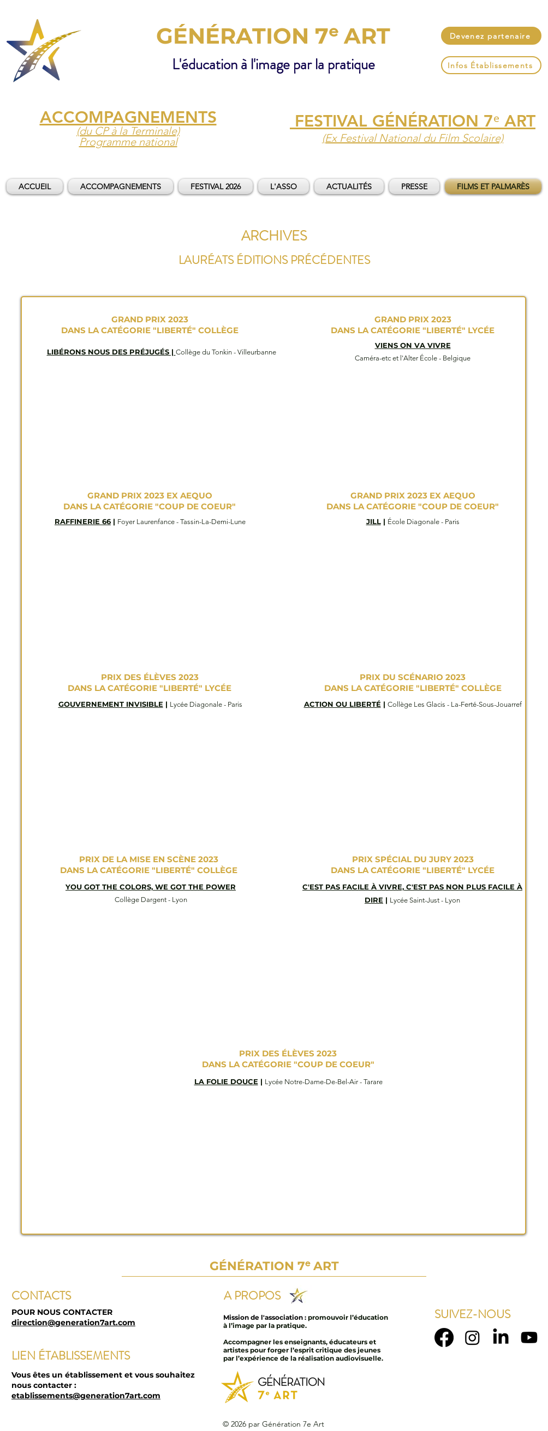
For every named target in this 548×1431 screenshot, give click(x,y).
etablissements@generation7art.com (85, 1395)
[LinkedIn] (500, 1337)
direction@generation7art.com (73, 1322)
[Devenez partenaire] (491, 36)
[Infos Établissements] (491, 65)
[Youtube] (529, 1337)
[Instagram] (472, 1337)
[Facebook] (444, 1337)
